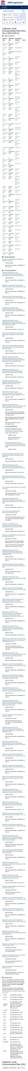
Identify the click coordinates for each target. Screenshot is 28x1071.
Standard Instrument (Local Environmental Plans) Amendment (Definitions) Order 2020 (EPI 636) (12, 525)
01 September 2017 (5, 201)
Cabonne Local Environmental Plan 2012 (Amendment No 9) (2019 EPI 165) (14, 588)
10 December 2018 (5, 160)
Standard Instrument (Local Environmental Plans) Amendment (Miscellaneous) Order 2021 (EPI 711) (13, 393)
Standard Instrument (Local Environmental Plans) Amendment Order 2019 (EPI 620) (14, 578)
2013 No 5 (17, 249)
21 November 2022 (5, 85)
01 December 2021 (5, 98)
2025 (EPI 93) (18, 47)
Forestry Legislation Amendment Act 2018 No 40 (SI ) (12, 715)
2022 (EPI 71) (18, 93)
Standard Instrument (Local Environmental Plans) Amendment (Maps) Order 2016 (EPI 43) (12, 876)
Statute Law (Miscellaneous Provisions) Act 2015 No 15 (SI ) (13, 887)
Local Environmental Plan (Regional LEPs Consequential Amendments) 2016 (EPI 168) (12, 851)
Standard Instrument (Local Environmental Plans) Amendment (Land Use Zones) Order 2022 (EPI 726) (15, 445)
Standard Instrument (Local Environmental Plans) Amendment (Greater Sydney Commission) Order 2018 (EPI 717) (13, 628)
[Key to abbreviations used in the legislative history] (4, 22)
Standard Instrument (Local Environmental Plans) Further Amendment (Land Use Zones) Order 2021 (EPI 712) (14, 431)
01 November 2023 (5, 64)
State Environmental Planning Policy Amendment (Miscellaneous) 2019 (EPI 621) (13, 565)
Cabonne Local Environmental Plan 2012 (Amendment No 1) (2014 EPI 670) (14, 920)
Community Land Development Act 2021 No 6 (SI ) (14, 487)
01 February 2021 (5, 120)
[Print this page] (22, 7)
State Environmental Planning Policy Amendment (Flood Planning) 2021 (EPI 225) (13, 477)
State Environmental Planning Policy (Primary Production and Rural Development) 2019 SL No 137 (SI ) (12, 601)
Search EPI (20, 19)
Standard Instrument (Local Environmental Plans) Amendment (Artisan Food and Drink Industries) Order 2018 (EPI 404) (12, 703)
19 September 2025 (5, 44)
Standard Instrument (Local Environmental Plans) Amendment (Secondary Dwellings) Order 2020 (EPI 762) (13, 501)
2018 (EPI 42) (18, 194)
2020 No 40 (17, 129)
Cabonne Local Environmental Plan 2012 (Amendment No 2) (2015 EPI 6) (13, 909)
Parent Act (16, 14)
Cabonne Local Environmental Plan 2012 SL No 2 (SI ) (12, 259)
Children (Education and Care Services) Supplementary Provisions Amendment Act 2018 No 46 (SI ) (13, 640)
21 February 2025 (5, 53)
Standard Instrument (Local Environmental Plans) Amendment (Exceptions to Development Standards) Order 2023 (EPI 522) (13, 323)
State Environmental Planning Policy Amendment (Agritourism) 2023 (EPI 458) (12, 334)
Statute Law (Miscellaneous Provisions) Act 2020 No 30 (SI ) (13, 535)
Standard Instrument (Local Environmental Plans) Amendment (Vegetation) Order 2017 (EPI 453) (12, 803)
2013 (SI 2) (22, 1067)
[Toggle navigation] (4, 7)
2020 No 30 (17, 123)
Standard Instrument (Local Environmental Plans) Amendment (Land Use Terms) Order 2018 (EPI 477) (14, 654)
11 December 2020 (5, 129)
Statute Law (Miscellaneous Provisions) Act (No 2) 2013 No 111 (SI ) (13, 955)
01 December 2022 (5, 80)
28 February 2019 (5, 153)
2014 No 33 (17, 241)
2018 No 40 (17, 163)
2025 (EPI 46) (18, 51)
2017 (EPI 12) (18, 210)
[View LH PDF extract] (10, 22)
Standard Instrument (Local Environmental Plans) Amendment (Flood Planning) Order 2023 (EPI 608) (13, 309)
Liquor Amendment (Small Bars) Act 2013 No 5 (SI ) (12, 967)
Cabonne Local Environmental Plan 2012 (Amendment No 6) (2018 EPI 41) (13, 766)
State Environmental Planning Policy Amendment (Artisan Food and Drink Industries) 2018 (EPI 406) (12, 676)
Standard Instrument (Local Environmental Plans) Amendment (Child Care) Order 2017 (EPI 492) (12, 791)
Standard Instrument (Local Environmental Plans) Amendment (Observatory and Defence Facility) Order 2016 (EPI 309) (12, 838)
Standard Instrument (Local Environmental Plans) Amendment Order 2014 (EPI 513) (14, 932)
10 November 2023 (5, 58)
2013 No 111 (18, 245)
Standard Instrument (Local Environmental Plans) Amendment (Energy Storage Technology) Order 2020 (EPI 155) (12, 552)
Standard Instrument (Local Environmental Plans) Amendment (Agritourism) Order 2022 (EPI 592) (12, 371)
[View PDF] (7, 22)
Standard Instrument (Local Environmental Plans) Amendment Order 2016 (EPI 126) (14, 864)
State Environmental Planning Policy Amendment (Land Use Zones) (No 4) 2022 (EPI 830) (13, 347)
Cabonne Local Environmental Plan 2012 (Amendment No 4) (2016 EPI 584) (14, 825)
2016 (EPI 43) (18, 226)
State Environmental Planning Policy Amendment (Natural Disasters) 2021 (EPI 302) (13, 455)
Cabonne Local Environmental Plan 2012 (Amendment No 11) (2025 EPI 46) (14, 297)
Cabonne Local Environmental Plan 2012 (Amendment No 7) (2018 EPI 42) (13, 754)
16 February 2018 (5, 196)
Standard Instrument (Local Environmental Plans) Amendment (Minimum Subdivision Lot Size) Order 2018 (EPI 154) (13, 730)
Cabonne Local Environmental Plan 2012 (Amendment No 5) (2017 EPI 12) (13, 813)
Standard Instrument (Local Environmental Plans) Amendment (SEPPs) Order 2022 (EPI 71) (12, 382)
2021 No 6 (17, 97)
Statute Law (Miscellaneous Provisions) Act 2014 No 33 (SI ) (13, 944)
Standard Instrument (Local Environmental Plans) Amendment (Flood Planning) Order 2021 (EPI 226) (13, 466)
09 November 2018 (5, 165)
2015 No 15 (17, 229)
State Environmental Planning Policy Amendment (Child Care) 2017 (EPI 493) (12, 778)
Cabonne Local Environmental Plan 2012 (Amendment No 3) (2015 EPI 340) (14, 898)
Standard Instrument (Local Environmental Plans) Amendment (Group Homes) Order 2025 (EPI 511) (13, 274)
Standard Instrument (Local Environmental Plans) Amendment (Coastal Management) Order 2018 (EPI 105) (13, 744)
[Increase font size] (27, 7)
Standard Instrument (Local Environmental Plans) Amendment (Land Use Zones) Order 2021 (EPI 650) (14, 406)
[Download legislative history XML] (12, 22)
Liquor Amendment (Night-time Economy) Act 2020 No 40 (11, 511)
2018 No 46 (17, 147)
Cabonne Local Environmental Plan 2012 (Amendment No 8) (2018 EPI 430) (14, 664)
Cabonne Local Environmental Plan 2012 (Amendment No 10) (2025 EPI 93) (14, 286)
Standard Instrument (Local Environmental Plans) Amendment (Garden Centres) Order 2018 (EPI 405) (13, 689)
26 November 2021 (5, 104)
